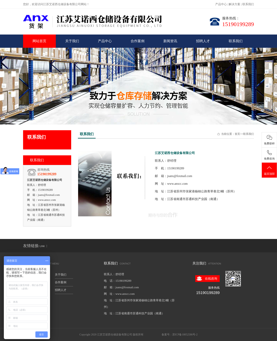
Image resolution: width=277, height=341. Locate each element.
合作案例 (137, 41)
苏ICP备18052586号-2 (185, 334)
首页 (237, 134)
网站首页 (39, 41)
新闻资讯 (170, 41)
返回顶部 (269, 170)
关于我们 (72, 41)
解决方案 (234, 4)
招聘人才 (203, 41)
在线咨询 (211, 278)
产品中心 (221, 4)
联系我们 (248, 4)
